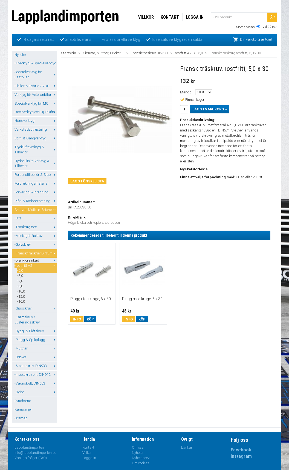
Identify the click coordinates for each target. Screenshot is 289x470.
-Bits (36, 218)
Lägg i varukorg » (209, 109)
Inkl (274, 27)
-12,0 (21, 296)
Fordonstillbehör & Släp (36, 175)
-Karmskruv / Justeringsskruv (27, 319)
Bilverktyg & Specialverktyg (36, 63)
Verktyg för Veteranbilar (36, 95)
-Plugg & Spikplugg (36, 340)
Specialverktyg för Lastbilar (36, 74)
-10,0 (21, 291)
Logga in (195, 17)
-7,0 (20, 281)
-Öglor (36, 392)
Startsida (68, 53)
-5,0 (20, 270)
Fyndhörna (23, 401)
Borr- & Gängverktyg (36, 138)
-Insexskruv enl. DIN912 (36, 374)
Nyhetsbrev (140, 458)
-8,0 (20, 286)
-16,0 (21, 301)
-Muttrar (36, 348)
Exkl (264, 27)
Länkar (186, 447)
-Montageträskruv (36, 236)
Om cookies (140, 463)
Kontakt (170, 17)
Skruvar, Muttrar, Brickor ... (36, 210)
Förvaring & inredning (36, 192)
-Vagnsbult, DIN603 (36, 383)
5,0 (200, 53)
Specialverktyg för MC (36, 103)
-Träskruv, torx (36, 227)
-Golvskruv (36, 244)
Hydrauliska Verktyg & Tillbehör (36, 163)
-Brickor (36, 357)
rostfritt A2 (183, 53)
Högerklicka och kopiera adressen (94, 222)
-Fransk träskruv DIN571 (36, 253)
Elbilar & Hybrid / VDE (36, 86)
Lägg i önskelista (87, 181)
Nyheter (20, 55)
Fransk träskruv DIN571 (149, 53)
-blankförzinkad (36, 260)
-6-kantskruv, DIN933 (36, 366)
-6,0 (20, 276)
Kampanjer (23, 409)
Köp (90, 319)
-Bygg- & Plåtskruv (36, 331)
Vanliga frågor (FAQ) (31, 458)
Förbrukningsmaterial (36, 183)
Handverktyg (36, 121)
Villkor (146, 17)
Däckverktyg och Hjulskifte (36, 112)
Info (77, 319)
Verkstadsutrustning (36, 129)
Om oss (138, 447)
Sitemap (21, 418)
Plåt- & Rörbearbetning (36, 201)
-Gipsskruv (36, 308)
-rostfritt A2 (36, 265)
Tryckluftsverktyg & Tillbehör (36, 149)
